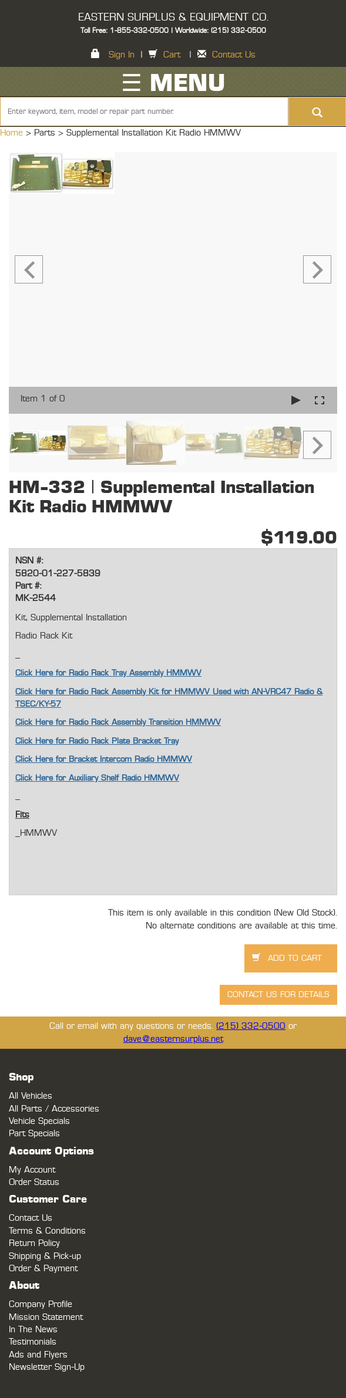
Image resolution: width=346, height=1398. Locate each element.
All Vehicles (30, 1096)
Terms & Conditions (47, 1231)
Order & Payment (43, 1268)
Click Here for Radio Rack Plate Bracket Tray (97, 741)
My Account (32, 1170)
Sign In (122, 54)
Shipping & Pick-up (45, 1256)
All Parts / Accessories (54, 1109)
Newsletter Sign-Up (47, 1367)
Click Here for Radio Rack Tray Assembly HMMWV (108, 673)
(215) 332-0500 (250, 1026)
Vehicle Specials (39, 1121)
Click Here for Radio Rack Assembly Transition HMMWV (118, 722)
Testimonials (32, 1342)
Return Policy (34, 1243)
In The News (33, 1329)
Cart (171, 54)
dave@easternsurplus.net (173, 1039)
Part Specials (34, 1133)
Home (13, 133)
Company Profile (40, 1304)
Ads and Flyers (38, 1354)
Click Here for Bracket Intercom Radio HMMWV (103, 759)
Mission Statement (46, 1317)
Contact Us (234, 54)
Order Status (34, 1182)
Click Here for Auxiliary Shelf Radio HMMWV (97, 778)
